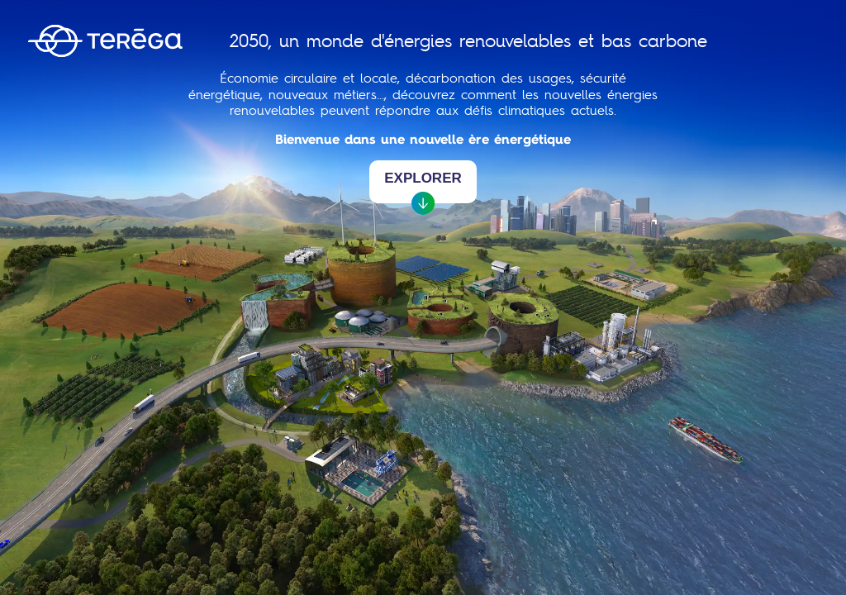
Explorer (423, 186)
